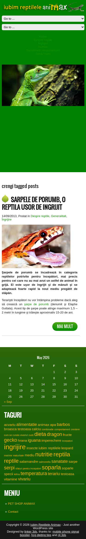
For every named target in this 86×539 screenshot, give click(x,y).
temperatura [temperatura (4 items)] (34, 473)
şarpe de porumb (36, 304)
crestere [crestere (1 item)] (75, 429)
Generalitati (58, 216)
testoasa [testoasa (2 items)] (67, 474)
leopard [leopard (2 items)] (67, 448)
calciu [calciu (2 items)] (36, 429)
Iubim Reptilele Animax (45, 524)
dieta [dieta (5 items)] (40, 434)
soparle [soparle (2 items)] (67, 468)
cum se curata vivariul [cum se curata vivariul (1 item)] (16, 435)
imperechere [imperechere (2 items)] (51, 440)
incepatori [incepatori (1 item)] (67, 440)
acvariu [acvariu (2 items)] (10, 425)
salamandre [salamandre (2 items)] (28, 461)
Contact (13, 511)
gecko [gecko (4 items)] (10, 440)
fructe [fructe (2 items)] (67, 435)
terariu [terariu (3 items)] (54, 473)
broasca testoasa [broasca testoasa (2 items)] (17, 429)
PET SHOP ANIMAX (21, 503)
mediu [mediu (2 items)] (29, 455)
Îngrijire (43, 43)
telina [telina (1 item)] (17, 474)
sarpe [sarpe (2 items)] (73, 461)
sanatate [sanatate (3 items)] (59, 461)
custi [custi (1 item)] (30, 435)
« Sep (8, 401)
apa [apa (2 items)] (53, 425)
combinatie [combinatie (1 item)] (48, 429)
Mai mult (65, 326)
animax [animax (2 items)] (43, 425)
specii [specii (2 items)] (8, 474)
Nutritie (43, 47)
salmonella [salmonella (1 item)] (44, 461)
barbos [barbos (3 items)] (63, 424)
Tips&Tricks (43, 53)
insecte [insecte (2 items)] (32, 448)
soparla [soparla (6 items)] (51, 467)
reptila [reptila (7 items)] (61, 454)
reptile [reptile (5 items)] (11, 461)
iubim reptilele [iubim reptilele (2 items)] (49, 448)
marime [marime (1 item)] (8, 455)
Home (43, 36)
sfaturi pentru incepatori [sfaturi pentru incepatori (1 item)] (28, 468)
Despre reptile (43, 40)
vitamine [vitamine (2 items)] (10, 479)
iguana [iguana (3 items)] (34, 440)
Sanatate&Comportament (43, 50)
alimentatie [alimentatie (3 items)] (26, 424)
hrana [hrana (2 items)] (22, 440)
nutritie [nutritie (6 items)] (44, 454)
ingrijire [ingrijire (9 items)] (15, 447)
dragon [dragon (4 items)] (54, 434)
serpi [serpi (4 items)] (9, 468)
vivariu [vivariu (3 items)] (24, 478)
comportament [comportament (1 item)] (62, 429)
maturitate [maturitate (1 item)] (18, 455)
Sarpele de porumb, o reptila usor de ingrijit (33, 203)
